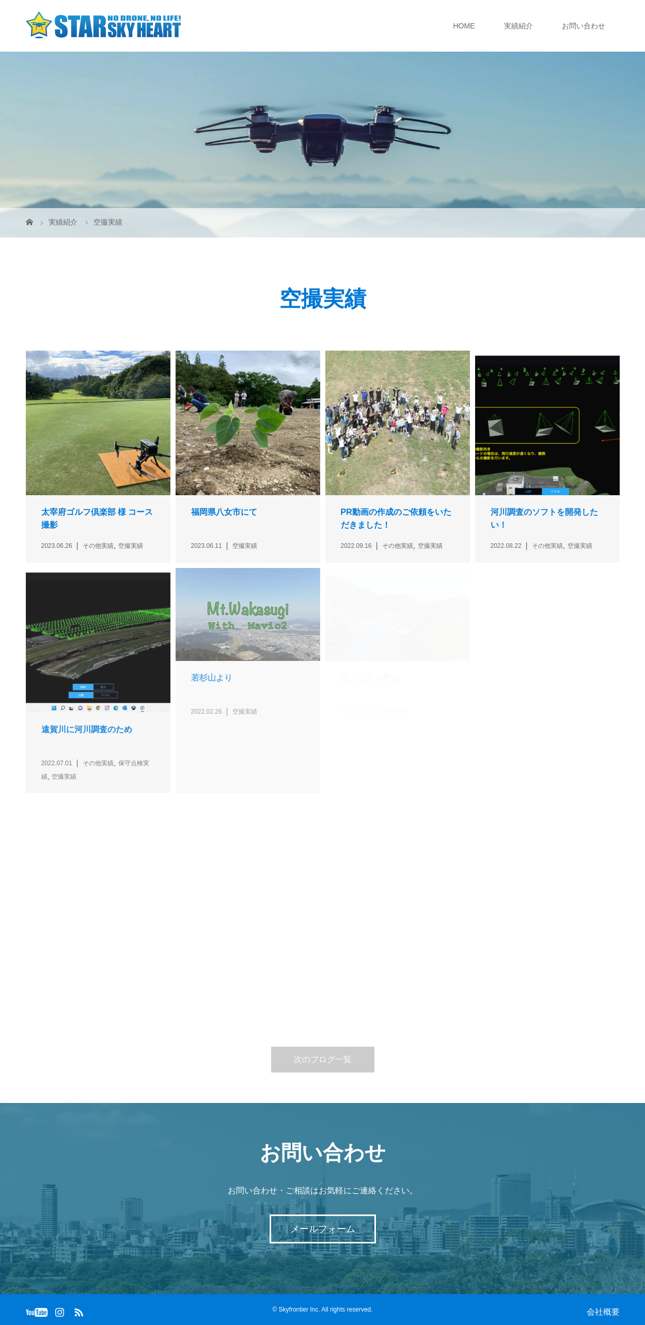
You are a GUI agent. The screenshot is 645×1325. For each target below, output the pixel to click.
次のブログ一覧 (323, 1059)
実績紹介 (518, 26)
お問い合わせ (583, 26)
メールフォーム (322, 1229)
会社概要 (603, 1311)
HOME (464, 26)
